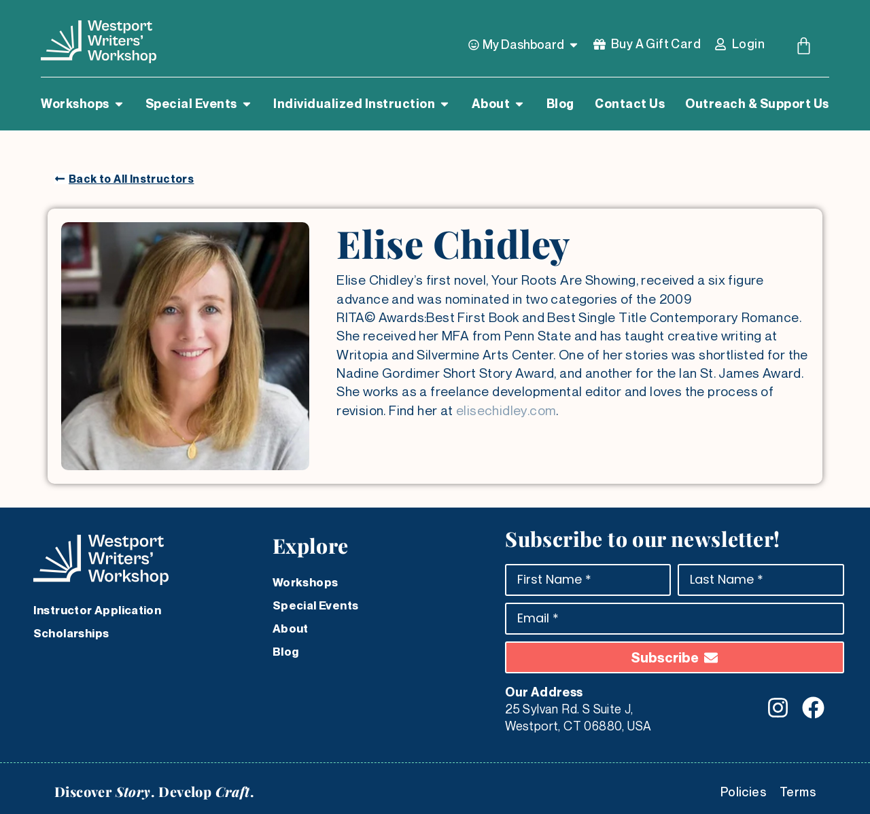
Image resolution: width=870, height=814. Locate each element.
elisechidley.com (506, 410)
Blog (286, 651)
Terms (798, 791)
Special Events (316, 605)
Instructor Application (97, 610)
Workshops (305, 582)
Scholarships (71, 633)
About (291, 628)
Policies (743, 791)
